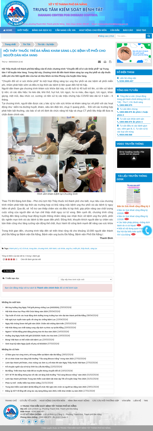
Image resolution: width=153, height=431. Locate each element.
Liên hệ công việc (128, 78)
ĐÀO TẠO (141, 30)
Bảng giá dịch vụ (42, 30)
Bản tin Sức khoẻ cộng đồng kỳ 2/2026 (132, 211)
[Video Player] (134, 158)
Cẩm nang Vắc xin (65, 30)
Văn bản (115, 30)
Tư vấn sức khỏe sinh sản (132, 119)
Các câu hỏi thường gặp (105, 400)
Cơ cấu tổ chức (28, 400)
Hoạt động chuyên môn (93, 30)
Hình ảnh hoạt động (78, 400)
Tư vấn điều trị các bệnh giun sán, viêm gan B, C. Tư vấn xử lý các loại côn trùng (132, 129)
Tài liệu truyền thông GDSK (132, 178)
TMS (146, 400)
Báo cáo (128, 30)
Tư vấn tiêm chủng (128, 109)
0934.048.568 (124, 135)
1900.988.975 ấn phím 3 (130, 122)
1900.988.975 (124, 105)
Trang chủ (11, 400)
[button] (134, 158)
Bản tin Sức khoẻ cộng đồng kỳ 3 (133, 206)
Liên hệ (137, 400)
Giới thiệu (22, 30)
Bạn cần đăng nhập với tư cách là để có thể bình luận (41, 288)
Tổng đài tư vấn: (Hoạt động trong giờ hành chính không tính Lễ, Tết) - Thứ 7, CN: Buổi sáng (133, 99)
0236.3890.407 (125, 81)
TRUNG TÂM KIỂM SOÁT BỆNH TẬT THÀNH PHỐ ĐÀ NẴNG (85, 428)
